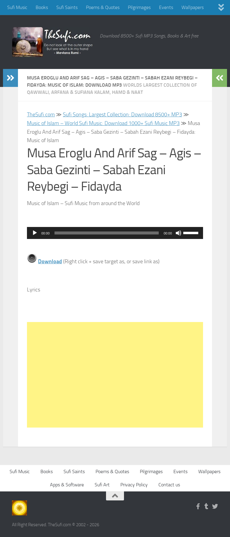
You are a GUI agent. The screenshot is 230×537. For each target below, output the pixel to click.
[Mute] (178, 233)
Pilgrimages (139, 7)
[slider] (107, 232)
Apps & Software (67, 485)
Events (166, 7)
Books (42, 7)
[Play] (35, 233)
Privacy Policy (134, 485)
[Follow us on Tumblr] (207, 506)
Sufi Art (102, 485)
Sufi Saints (67, 7)
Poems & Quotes (102, 7)
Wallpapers (192, 7)
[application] (115, 233)
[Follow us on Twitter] (215, 506)
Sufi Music (17, 7)
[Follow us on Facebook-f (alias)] (198, 506)
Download (50, 261)
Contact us (169, 485)
